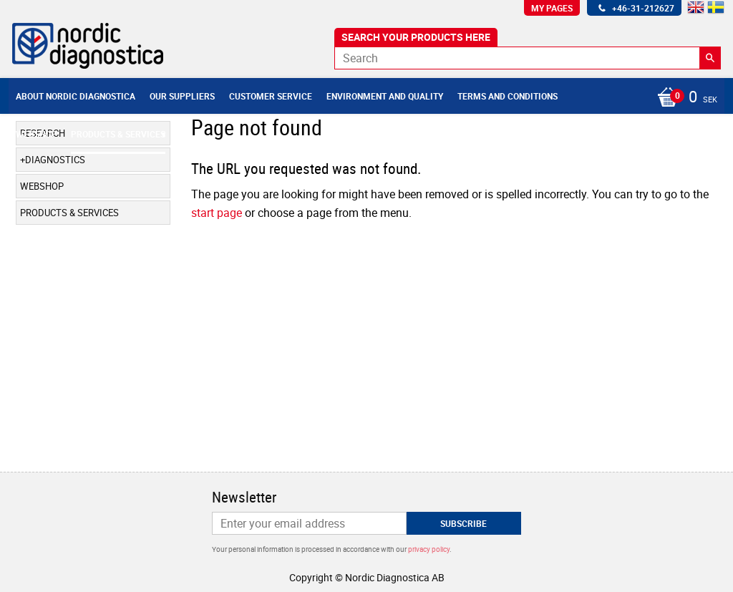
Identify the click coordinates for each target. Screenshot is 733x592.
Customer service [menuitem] (270, 96)
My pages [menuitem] (552, 8)
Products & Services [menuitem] (118, 134)
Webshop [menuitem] (36, 134)
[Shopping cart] (683, 98)
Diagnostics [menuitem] (55, 159)
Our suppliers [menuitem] (182, 96)
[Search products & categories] (527, 58)
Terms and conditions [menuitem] (507, 96)
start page (216, 212)
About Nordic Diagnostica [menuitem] (75, 96)
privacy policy (429, 549)
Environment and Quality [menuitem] (384, 96)
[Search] (710, 58)
